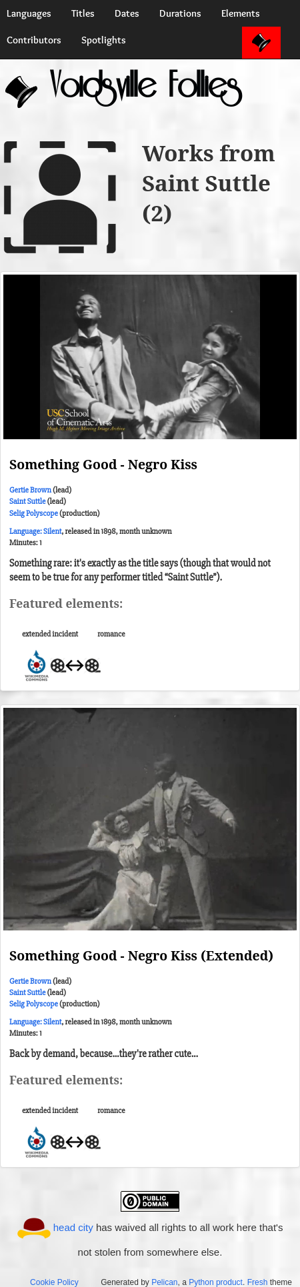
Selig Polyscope (33, 514)
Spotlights (103, 40)
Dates (127, 13)
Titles (83, 13)
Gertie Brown (30, 490)
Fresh (257, 1282)
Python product (216, 1282)
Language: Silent (35, 532)
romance (111, 634)
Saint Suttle (27, 502)
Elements (240, 13)
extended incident (50, 634)
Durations (180, 13)
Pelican (164, 1282)
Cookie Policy (54, 1282)
